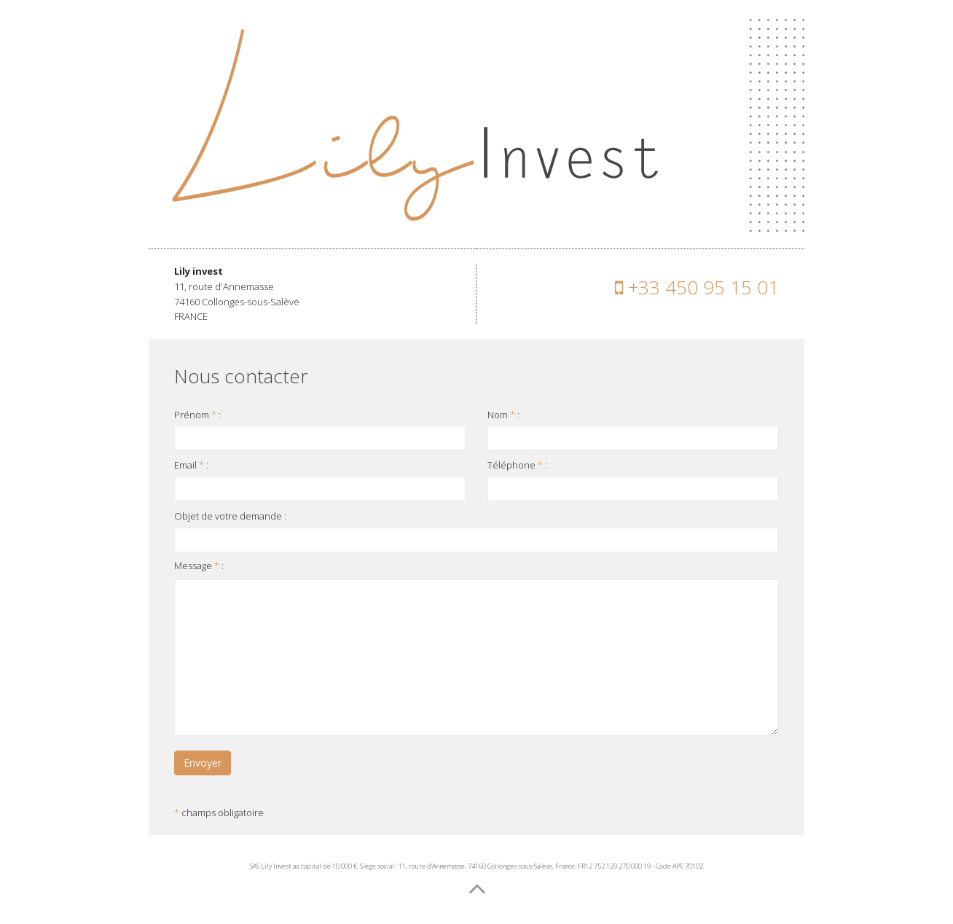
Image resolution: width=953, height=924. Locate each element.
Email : (191, 464)
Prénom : (197, 414)
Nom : (503, 414)
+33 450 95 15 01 (697, 287)
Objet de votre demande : (230, 515)
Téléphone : (517, 464)
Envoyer (202, 763)
